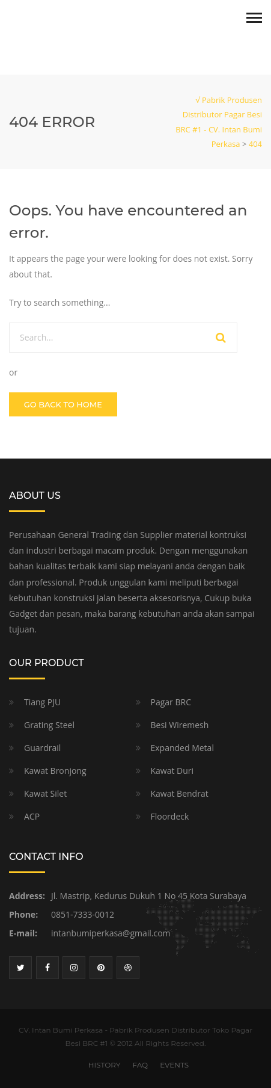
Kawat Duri (172, 770)
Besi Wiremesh (180, 725)
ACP (32, 816)
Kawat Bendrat (180, 793)
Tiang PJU (42, 702)
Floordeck (170, 816)
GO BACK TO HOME (63, 404)
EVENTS (174, 1064)
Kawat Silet (45, 793)
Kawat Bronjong (55, 770)
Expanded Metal (182, 747)
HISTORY (104, 1064)
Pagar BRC (171, 702)
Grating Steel (49, 725)
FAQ (140, 1064)
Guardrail (42, 747)
